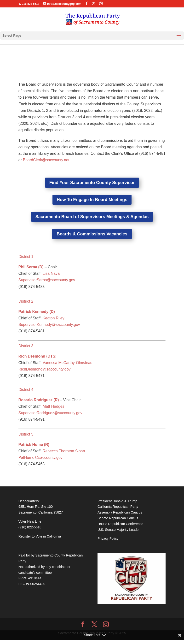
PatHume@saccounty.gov (40, 457)
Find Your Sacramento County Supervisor (92, 182)
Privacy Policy (108, 538)
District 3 (25, 346)
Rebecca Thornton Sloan (64, 451)
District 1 (25, 257)
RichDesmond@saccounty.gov (44, 369)
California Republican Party (118, 506)
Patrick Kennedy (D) (36, 312)
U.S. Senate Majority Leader (119, 530)
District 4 (25, 390)
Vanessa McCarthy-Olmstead (67, 363)
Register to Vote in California (39, 536)
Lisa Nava (51, 273)
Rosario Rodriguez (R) (38, 400)
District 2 (25, 301)
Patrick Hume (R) (33, 445)
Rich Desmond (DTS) (37, 356)
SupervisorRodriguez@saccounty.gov (50, 413)
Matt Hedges (53, 406)
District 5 (25, 434)
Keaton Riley (53, 318)
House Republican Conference (120, 524)
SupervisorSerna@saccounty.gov (46, 280)
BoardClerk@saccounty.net (46, 160)
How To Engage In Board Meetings (92, 199)
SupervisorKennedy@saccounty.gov (49, 325)
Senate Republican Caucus (118, 518)
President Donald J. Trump (117, 501)
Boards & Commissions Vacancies (92, 234)
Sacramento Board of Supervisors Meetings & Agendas (92, 216)
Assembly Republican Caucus (120, 512)
